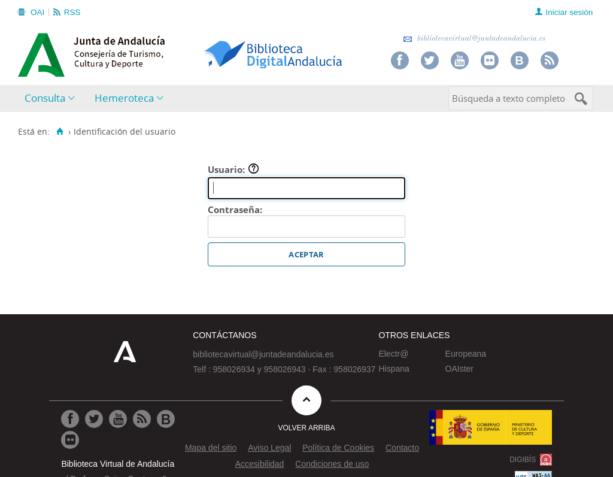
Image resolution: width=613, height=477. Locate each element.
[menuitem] (52, 98)
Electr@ (393, 353)
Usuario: (233, 169)
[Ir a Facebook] (70, 419)
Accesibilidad (259, 464)
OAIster (459, 368)
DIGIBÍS (522, 459)
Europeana (466, 353)
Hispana (393, 368)
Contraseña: (235, 209)
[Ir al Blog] (166, 419)
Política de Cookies (338, 447)
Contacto (402, 447)
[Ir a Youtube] (118, 419)
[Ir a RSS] (142, 419)
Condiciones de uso (332, 464)
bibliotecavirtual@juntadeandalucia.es (474, 38)
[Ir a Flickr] (70, 440)
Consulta (45, 98)
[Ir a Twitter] (94, 419)
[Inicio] (59, 131)
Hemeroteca (124, 98)
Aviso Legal (269, 447)
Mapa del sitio (210, 447)
